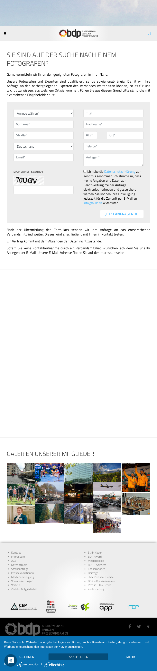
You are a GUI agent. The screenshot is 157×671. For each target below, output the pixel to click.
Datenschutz (19, 565)
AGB (14, 560)
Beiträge (93, 573)
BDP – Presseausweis (101, 581)
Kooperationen (96, 569)
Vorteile (15, 585)
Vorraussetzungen (22, 581)
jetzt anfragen (121, 214)
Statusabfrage (19, 569)
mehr (130, 657)
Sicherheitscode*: (28, 171)
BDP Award (95, 556)
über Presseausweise (101, 577)
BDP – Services (97, 565)
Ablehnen (26, 657)
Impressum (18, 556)
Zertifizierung (96, 589)
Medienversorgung (22, 577)
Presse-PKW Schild (99, 585)
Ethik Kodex (95, 552)
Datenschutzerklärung (119, 171)
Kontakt (16, 552)
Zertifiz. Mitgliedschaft (24, 589)
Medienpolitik (96, 560)
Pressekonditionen (22, 573)
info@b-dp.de (92, 202)
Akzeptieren (78, 657)
